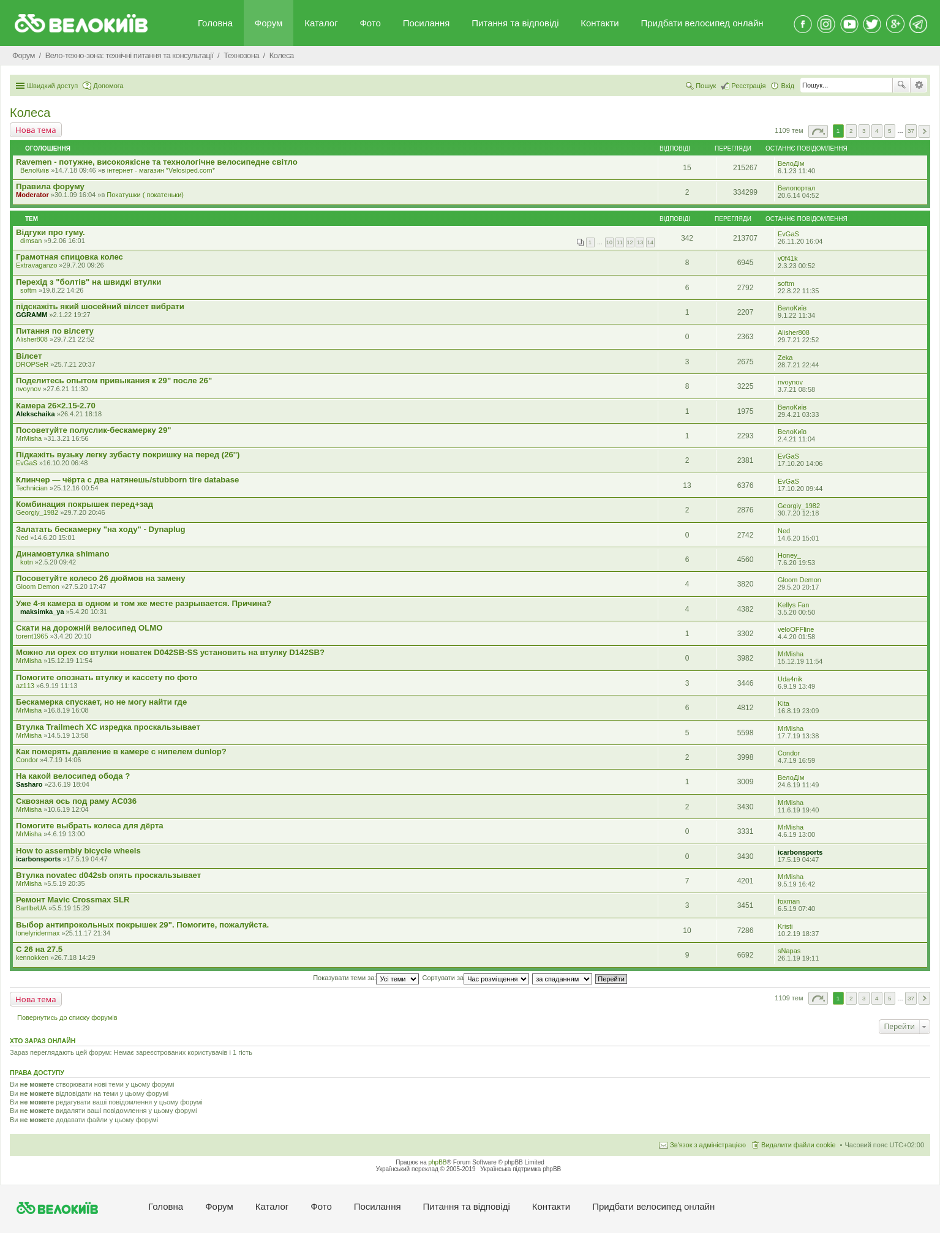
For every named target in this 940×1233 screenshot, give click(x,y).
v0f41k (787, 258)
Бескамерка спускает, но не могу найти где (101, 701)
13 (640, 242)
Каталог (321, 23)
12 (630, 242)
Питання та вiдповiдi (515, 23)
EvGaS (788, 234)
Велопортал (796, 188)
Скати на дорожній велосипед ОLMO (89, 627)
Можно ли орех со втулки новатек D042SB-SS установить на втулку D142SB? (170, 652)
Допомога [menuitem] (108, 85)
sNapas (789, 950)
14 (650, 242)
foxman (789, 901)
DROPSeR (32, 364)
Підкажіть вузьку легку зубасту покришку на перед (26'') (127, 454)
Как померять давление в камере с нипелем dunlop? (121, 751)
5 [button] (890, 130)
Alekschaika (35, 414)
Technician (32, 488)
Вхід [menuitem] (787, 85)
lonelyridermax (38, 933)
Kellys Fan (793, 605)
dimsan (31, 240)
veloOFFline (796, 629)
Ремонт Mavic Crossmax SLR (72, 899)
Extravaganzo (36, 265)
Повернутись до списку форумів (67, 1017)
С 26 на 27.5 (39, 949)
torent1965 (32, 636)
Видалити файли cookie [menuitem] (798, 1145)
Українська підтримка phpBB (520, 1169)
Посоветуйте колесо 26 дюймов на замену (101, 578)
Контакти (600, 23)
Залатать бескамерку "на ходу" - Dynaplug (101, 529)
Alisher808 (32, 339)
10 (609, 242)
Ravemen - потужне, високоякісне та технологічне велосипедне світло (157, 162)
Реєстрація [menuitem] (748, 85)
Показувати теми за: (366, 977)
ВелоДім (791, 163)
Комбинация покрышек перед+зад (84, 504)
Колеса (30, 112)
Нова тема (35, 129)
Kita (783, 703)
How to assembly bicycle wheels (78, 850)
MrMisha (29, 438)
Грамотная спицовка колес (69, 256)
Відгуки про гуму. (50, 232)
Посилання (426, 23)
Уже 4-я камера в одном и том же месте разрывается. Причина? (143, 603)
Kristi (785, 926)
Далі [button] (924, 131)
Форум (269, 23)
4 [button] (877, 130)
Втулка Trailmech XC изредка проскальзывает (108, 727)
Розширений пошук (919, 85)
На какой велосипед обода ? (73, 776)
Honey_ (789, 555)
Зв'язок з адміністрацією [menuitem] (708, 1145)
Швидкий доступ (52, 85)
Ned (22, 537)
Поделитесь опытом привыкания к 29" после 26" (114, 380)
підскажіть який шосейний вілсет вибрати (100, 306)
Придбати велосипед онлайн (702, 23)
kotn (26, 562)
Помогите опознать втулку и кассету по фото (106, 677)
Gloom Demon (37, 586)
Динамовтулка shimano (63, 553)
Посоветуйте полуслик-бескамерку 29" (93, 430)
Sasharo (29, 784)
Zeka (785, 357)
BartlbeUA (31, 908)
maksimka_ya (42, 611)
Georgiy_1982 (37, 512)
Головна (215, 23)
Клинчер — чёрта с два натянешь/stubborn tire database (127, 479)
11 (620, 242)
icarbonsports (38, 859)
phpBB (438, 1162)
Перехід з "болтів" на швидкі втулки (88, 282)
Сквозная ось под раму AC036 (76, 801)
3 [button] (864, 130)
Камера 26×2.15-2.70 (56, 405)
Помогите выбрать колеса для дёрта (90, 825)
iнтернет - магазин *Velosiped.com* (161, 170)
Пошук (901, 85)
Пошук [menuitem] (706, 85)
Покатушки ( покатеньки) (145, 194)
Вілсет (29, 356)
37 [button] (911, 130)
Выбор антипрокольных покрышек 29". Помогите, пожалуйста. (142, 924)
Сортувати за (476, 977)
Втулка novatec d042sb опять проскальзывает (108, 875)
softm (28, 290)
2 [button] (851, 130)
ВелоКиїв (34, 170)
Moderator (32, 194)
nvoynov (28, 388)
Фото (369, 23)
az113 (25, 685)
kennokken (32, 957)
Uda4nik (790, 679)
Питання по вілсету (55, 330)
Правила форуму (50, 186)
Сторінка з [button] (818, 131)
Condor (27, 759)
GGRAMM (31, 314)
